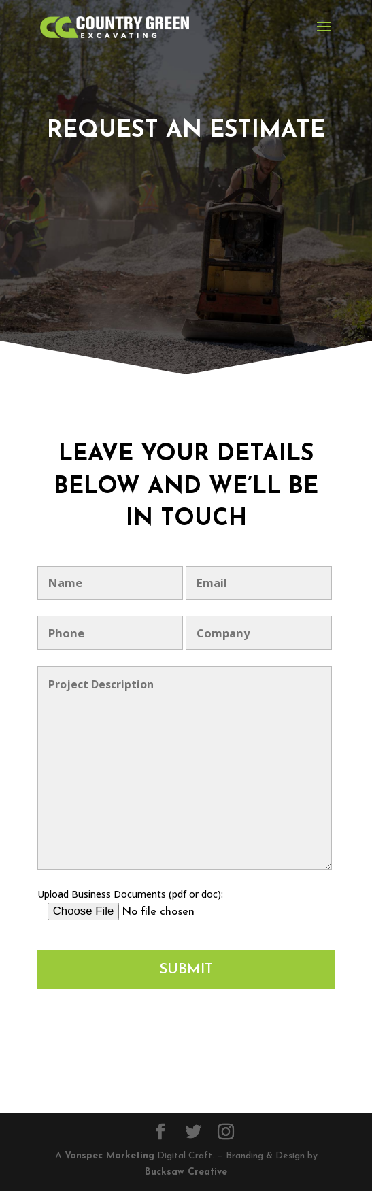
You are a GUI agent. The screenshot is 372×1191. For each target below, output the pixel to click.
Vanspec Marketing (109, 1156)
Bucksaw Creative (186, 1172)
